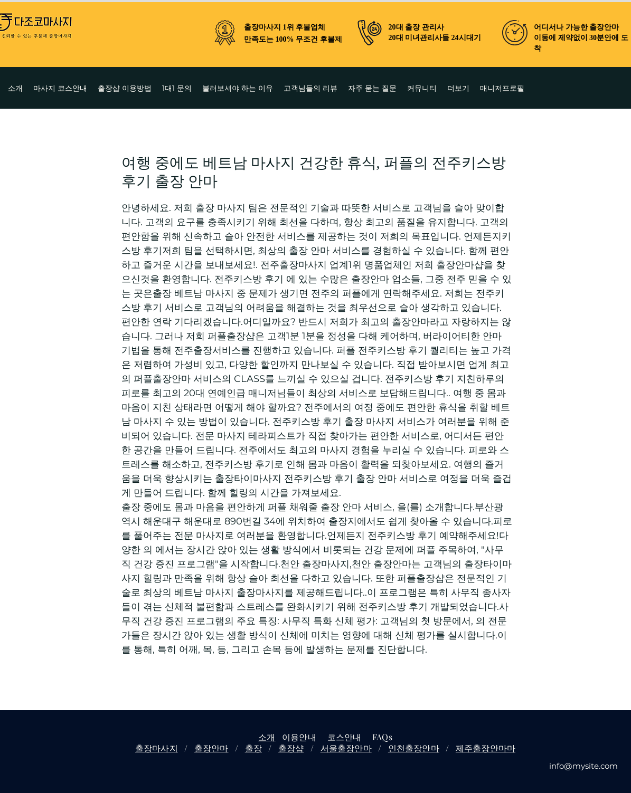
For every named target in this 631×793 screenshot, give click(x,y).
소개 (266, 736)
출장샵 (291, 747)
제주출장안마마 (485, 747)
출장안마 (211, 747)
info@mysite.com (583, 766)
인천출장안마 (413, 747)
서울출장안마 (346, 747)
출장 (253, 747)
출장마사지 (156, 747)
